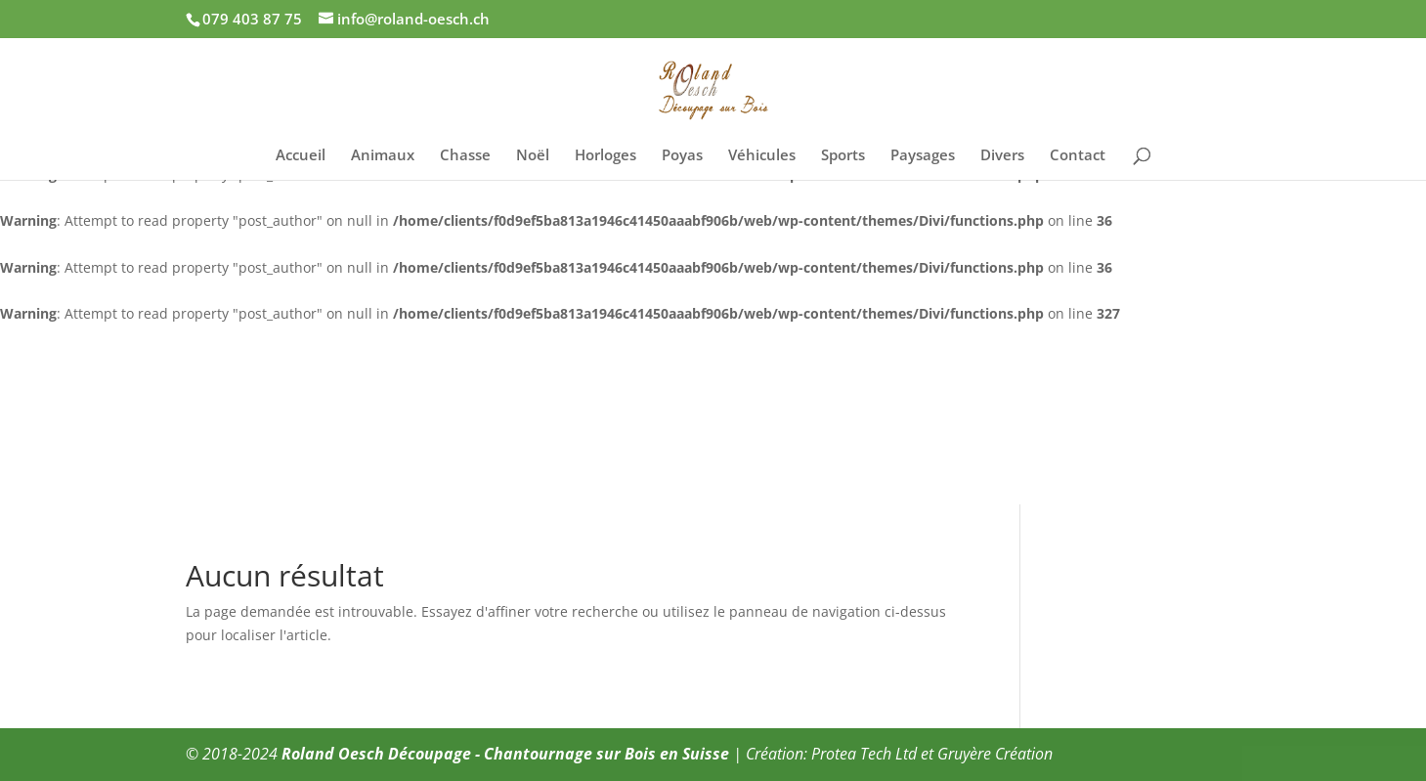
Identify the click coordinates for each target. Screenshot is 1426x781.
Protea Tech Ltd (864, 753)
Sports (843, 156)
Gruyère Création (995, 753)
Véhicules (762, 156)
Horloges (605, 156)
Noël (532, 156)
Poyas (682, 156)
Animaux (382, 156)
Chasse (465, 156)
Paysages (922, 156)
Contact (1077, 156)
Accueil (300, 156)
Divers (1002, 156)
